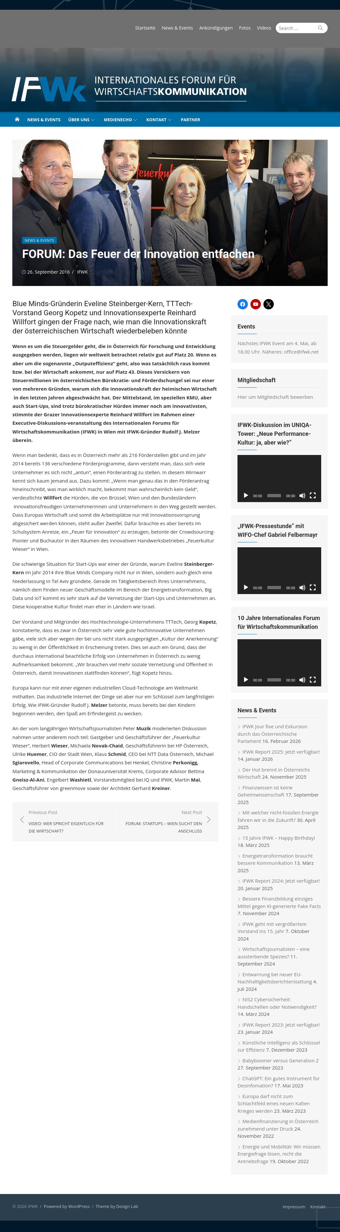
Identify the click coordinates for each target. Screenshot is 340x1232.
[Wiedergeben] (246, 496)
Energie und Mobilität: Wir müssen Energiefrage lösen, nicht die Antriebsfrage (279, 1155)
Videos (266, 28)
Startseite (147, 28)
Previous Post (67, 822)
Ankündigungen (217, 28)
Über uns (78, 120)
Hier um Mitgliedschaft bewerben (276, 397)
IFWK (81, 272)
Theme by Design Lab (115, 1208)
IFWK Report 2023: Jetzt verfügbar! (281, 1026)
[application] (280, 478)
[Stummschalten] (303, 496)
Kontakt (156, 120)
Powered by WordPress (65, 1208)
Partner (190, 120)
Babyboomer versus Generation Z (281, 1061)
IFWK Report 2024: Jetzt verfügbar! (281, 882)
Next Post (162, 822)
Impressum (295, 1208)
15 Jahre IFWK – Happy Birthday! (279, 839)
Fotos (246, 28)
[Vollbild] (314, 496)
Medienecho (118, 120)
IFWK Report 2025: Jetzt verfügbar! (281, 753)
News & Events (178, 28)
